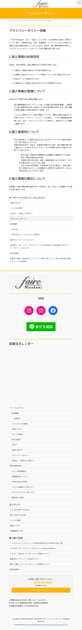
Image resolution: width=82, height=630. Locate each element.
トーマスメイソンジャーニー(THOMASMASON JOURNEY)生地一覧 (36, 543)
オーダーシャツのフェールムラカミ (27, 197)
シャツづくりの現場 (19, 423)
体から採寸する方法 (18, 515)
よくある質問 (17, 208)
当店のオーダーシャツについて (22, 240)
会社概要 (13, 224)
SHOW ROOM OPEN (19, 481)
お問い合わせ (15, 203)
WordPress (27, 624)
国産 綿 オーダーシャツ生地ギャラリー (25, 559)
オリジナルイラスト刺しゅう (23, 492)
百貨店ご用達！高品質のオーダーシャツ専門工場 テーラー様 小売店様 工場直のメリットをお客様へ (40, 260)
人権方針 (16, 418)
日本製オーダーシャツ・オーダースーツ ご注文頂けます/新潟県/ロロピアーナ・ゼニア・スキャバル (39, 246)
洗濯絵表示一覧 (16, 531)
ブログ (14, 444)
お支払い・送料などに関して (21, 213)
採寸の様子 (16, 439)
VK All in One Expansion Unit (58, 624)
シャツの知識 (17, 434)
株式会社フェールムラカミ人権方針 (26, 234)
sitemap (15, 229)
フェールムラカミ (17, 408)
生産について (17, 429)
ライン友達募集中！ (19, 471)
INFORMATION (16, 466)
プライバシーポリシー (18, 218)
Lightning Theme (40, 624)
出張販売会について (19, 476)
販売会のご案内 (18, 497)
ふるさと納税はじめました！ (23, 487)
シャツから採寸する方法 (19, 509)
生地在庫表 (14, 253)
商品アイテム (15, 525)
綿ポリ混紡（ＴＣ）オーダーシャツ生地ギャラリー (30, 564)
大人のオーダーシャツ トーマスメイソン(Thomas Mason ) (33, 548)
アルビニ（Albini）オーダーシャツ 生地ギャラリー (30, 553)
